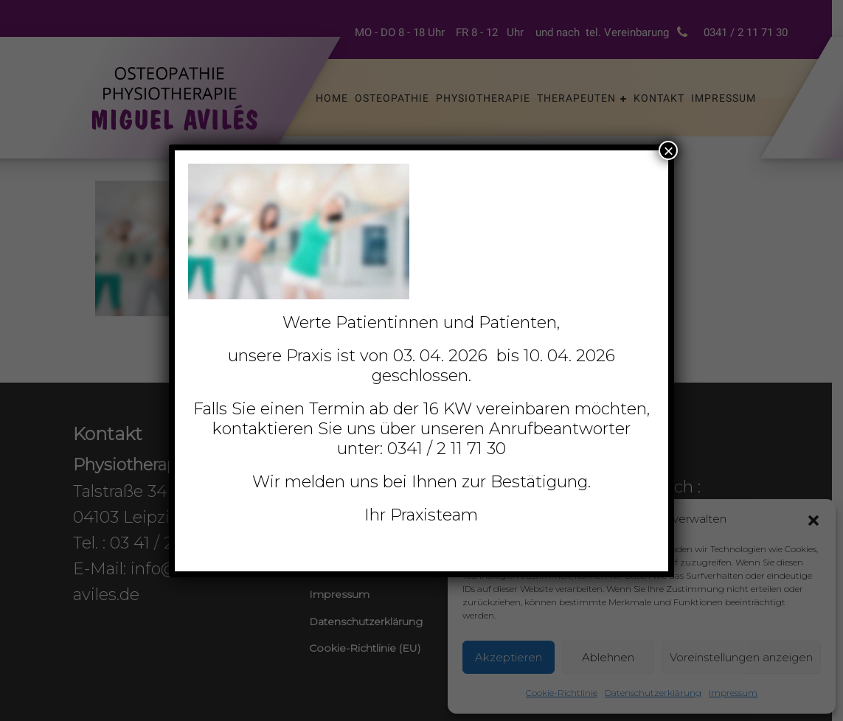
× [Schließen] (668, 150)
